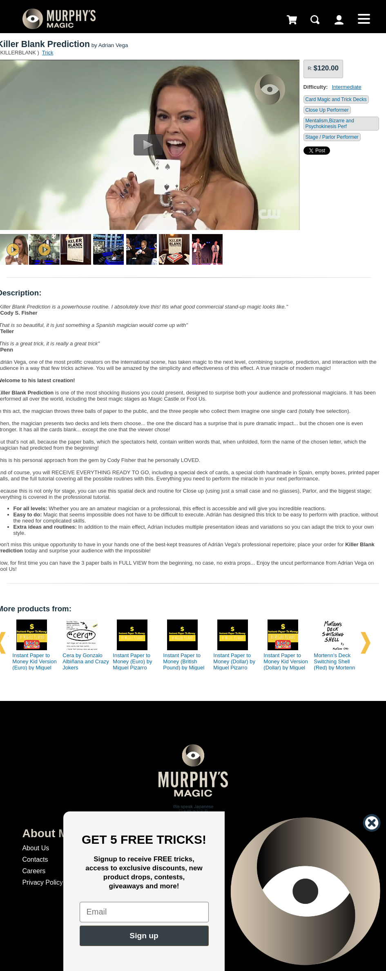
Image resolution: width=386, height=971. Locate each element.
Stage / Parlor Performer (332, 137)
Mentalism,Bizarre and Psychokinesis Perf (330, 123)
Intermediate (346, 87)
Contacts (35, 859)
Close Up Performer (327, 110)
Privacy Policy (42, 882)
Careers (33, 870)
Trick (48, 53)
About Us (35, 848)
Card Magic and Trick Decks (336, 99)
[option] (32, 642)
